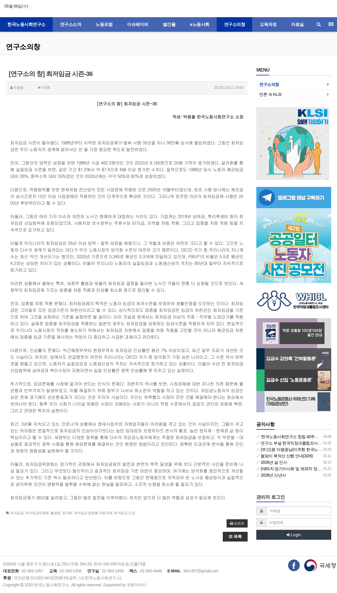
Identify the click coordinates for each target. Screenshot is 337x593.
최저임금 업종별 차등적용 (93, 513)
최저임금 (17, 513)
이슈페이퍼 (137, 24)
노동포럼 (104, 24)
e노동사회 (199, 24)
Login (294, 534)
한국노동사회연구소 (26, 24)
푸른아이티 (137, 585)
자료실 (297, 24)
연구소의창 (234, 24)
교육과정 (268, 24)
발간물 (169, 24)
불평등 (55, 513)
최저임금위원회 (37, 513)
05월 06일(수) (16, 6)
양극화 (67, 513)
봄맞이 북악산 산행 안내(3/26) (284, 456)
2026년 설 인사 (271, 462)
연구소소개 (70, 24)
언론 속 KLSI (270, 94)
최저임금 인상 (124, 513)
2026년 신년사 (271, 475)
